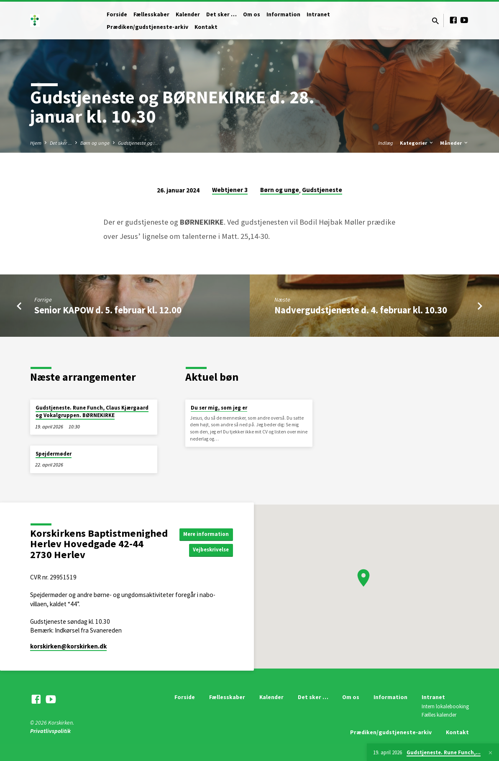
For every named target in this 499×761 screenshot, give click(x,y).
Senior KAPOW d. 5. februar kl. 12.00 (108, 310)
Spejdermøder (54, 453)
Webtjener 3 (230, 190)
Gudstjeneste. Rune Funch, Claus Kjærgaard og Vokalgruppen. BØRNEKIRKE (92, 411)
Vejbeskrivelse (212, 550)
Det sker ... (61, 143)
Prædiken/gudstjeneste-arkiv (147, 27)
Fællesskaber (151, 14)
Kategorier (417, 143)
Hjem (35, 143)
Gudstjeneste (322, 190)
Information (283, 14)
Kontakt (206, 27)
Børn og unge (95, 143)
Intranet (318, 14)
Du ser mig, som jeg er (219, 407)
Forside (117, 14)
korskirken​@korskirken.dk (68, 646)
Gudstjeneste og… (138, 143)
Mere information (208, 533)
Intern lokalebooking (445, 706)
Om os (251, 14)
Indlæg (385, 143)
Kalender (188, 14)
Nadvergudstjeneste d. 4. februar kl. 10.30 (360, 310)
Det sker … (221, 14)
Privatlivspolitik (50, 731)
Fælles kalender (439, 714)
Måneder (454, 143)
